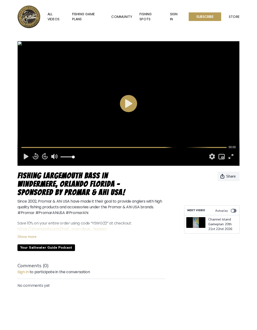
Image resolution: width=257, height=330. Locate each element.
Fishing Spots (145, 16)
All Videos (53, 16)
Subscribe (205, 16)
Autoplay (225, 211)
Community (121, 16)
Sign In (174, 16)
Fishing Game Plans (83, 16)
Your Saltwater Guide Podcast (46, 247)
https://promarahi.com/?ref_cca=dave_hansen (62, 229)
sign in (23, 272)
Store (234, 16)
